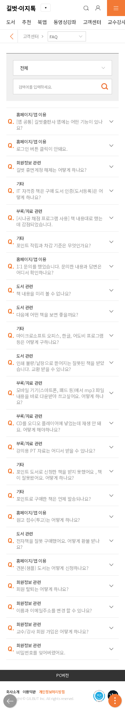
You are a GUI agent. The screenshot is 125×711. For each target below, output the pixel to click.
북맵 (42, 21)
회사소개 (12, 691)
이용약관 (29, 691)
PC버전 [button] (62, 675)
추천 (26, 21)
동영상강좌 (65, 21)
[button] (86, 8)
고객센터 (92, 21)
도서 (10, 21)
